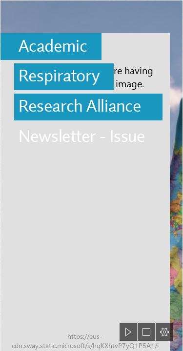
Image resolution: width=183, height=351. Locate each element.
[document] (91, 175)
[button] (128, 332)
